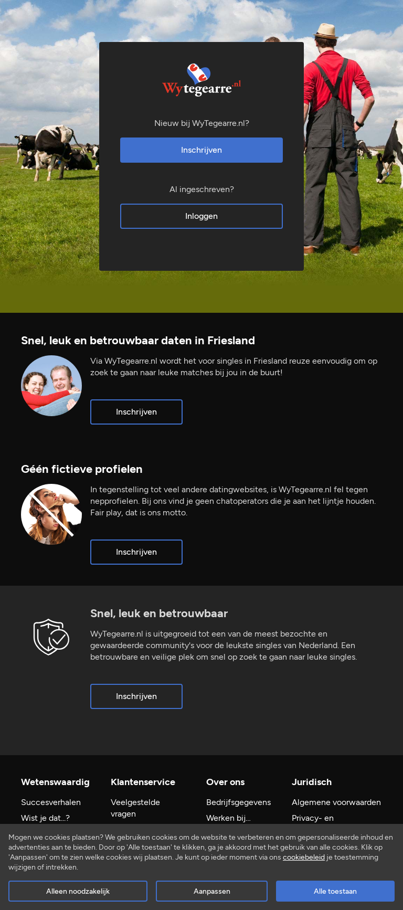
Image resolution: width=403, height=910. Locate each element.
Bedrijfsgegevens (238, 802)
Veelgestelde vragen (135, 808)
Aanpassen (212, 891)
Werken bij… (228, 818)
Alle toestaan (335, 891)
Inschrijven (201, 150)
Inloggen (201, 216)
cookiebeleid (304, 857)
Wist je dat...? (45, 818)
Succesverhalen (51, 802)
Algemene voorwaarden (336, 802)
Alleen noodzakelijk (78, 891)
